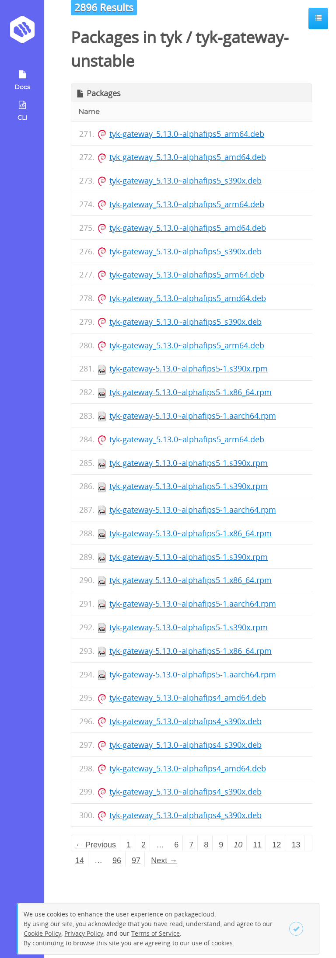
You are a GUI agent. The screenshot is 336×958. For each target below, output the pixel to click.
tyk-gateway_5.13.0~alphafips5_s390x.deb (185, 180)
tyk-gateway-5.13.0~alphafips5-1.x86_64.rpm (190, 392)
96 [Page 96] (116, 860)
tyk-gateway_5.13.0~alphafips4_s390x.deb (185, 721)
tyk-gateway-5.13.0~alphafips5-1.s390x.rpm (188, 368)
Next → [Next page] (164, 860)
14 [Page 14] (79, 860)
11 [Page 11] (257, 844)
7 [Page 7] (191, 844)
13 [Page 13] (295, 844)
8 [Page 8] (206, 844)
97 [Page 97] (136, 860)
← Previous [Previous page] (95, 844)
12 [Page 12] (276, 844)
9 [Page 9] (221, 844)
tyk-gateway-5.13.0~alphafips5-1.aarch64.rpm (192, 415)
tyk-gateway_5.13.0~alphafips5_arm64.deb (186, 133)
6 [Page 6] (176, 844)
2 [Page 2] (143, 844)
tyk (171, 37)
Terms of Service (155, 933)
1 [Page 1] (128, 844)
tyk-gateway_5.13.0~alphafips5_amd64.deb (187, 157)
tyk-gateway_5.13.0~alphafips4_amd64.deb (187, 697)
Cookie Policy (42, 933)
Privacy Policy (83, 933)
